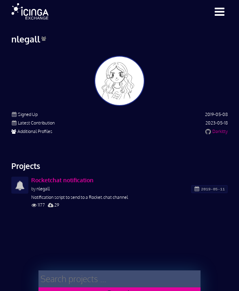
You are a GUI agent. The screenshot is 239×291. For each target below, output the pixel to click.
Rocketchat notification (62, 180)
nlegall (43, 188)
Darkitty (220, 131)
